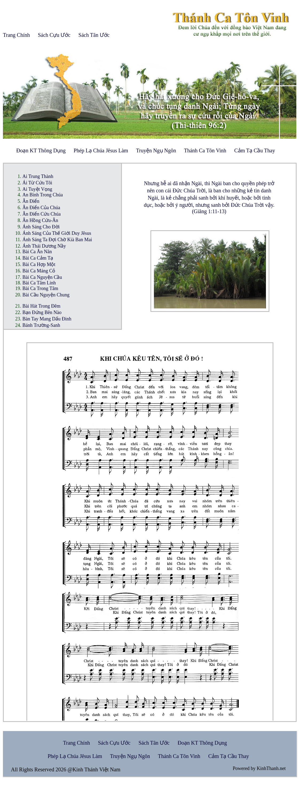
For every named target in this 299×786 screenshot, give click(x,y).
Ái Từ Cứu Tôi (37, 182)
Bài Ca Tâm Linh (39, 282)
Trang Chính (16, 35)
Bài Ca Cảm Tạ (37, 258)
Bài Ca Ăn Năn (37, 251)
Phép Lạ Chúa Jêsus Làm (101, 150)
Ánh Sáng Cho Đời (41, 226)
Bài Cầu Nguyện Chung (46, 294)
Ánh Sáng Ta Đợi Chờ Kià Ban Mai (57, 239)
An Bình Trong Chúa (42, 194)
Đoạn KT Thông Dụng (41, 150)
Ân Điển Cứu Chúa (41, 214)
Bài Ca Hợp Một (38, 264)
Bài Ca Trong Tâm (40, 288)
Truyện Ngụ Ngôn (156, 150)
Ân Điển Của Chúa (41, 207)
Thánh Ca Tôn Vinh (205, 150)
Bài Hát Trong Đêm (41, 306)
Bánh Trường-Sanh (41, 325)
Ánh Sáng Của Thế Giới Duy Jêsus (56, 233)
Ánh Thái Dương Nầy (44, 246)
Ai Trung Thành (37, 176)
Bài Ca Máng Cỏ (38, 270)
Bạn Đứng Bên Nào (42, 312)
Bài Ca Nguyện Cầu (42, 277)
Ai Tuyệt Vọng (37, 189)
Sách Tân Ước (94, 35)
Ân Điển (30, 201)
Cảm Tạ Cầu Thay (254, 150)
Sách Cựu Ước (54, 35)
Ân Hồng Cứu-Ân (40, 220)
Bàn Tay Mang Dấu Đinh (46, 318)
